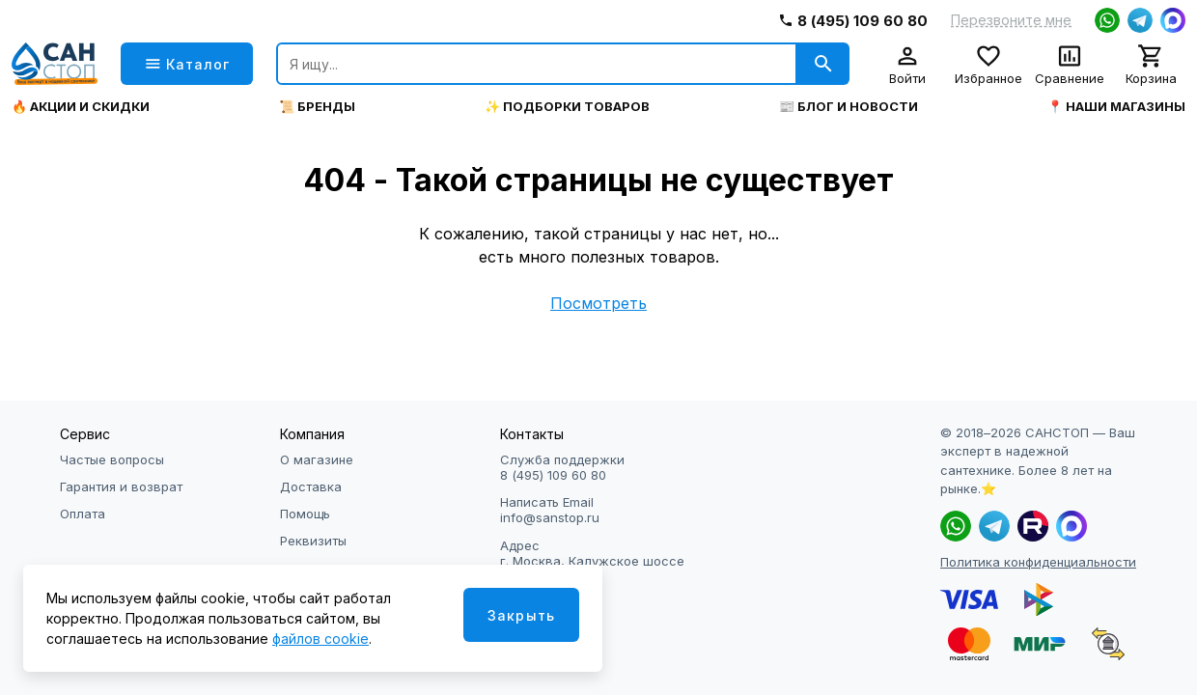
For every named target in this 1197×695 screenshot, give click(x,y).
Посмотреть (598, 303)
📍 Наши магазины (1116, 106)
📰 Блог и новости (848, 106)
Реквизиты (313, 540)
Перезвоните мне (1011, 20)
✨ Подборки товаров (567, 106)
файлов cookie (320, 638)
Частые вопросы (112, 459)
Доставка (311, 486)
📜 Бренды (317, 106)
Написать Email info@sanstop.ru (549, 509)
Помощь (305, 513)
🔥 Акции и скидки (81, 106)
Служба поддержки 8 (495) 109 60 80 (562, 467)
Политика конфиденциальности (1038, 562)
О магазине (316, 459)
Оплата (82, 513)
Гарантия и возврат (121, 486)
